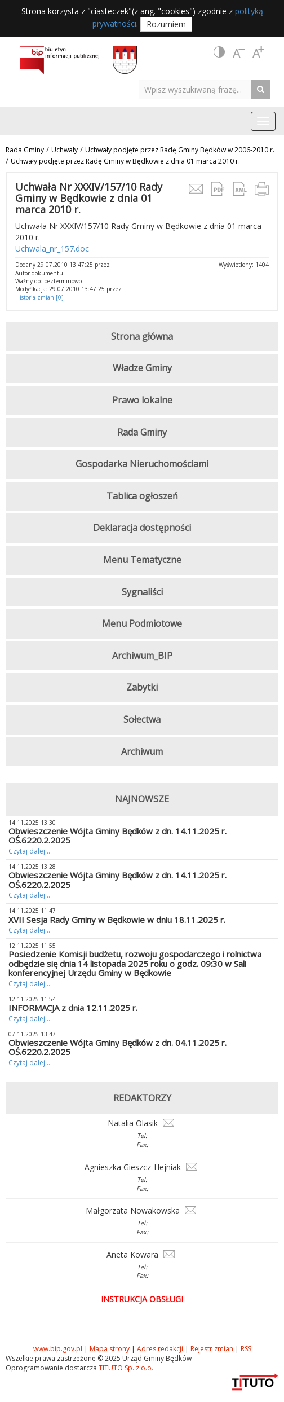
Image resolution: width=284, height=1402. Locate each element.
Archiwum (142, 751)
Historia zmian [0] (39, 297)
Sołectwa (142, 719)
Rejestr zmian (211, 1348)
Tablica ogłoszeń (142, 496)
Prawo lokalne (142, 400)
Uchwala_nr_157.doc (52, 248)
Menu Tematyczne (142, 559)
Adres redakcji (160, 1348)
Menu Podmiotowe (142, 623)
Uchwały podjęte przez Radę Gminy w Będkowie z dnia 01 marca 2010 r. (125, 161)
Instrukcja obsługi (142, 1299)
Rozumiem (166, 24)
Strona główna (142, 336)
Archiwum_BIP (142, 655)
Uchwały (64, 150)
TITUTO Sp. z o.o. (125, 1368)
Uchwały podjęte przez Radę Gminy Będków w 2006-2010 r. (179, 150)
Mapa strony (110, 1348)
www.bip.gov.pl (57, 1348)
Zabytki (142, 687)
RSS (246, 1348)
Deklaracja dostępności (142, 527)
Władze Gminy (142, 368)
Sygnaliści (142, 592)
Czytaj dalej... (29, 851)
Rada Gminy (25, 150)
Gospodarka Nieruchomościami (142, 464)
